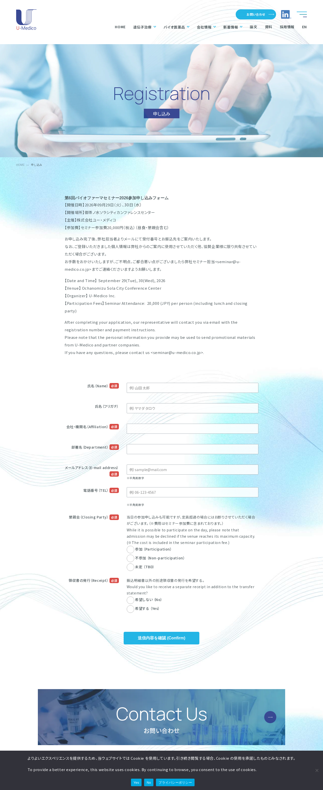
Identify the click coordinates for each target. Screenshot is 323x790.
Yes (136, 782)
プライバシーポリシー (175, 782)
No (149, 782)
